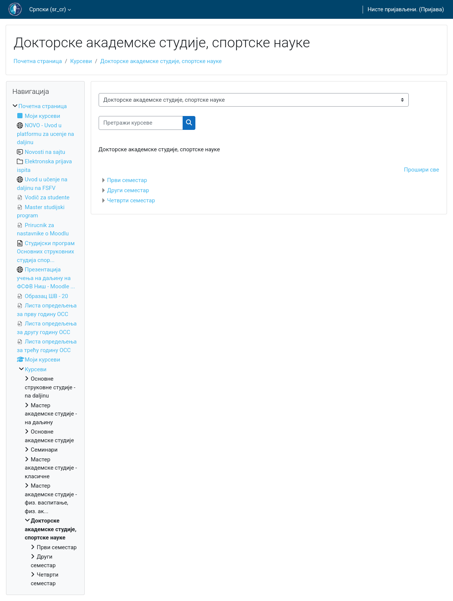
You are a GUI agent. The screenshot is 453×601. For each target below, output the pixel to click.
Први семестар (127, 180)
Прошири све (421, 169)
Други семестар (128, 190)
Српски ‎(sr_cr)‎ (47, 9)
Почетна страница (38, 61)
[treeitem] (45, 344)
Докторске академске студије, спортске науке (161, 61)
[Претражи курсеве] (141, 123)
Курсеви (81, 61)
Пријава (431, 9)
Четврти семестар (131, 200)
